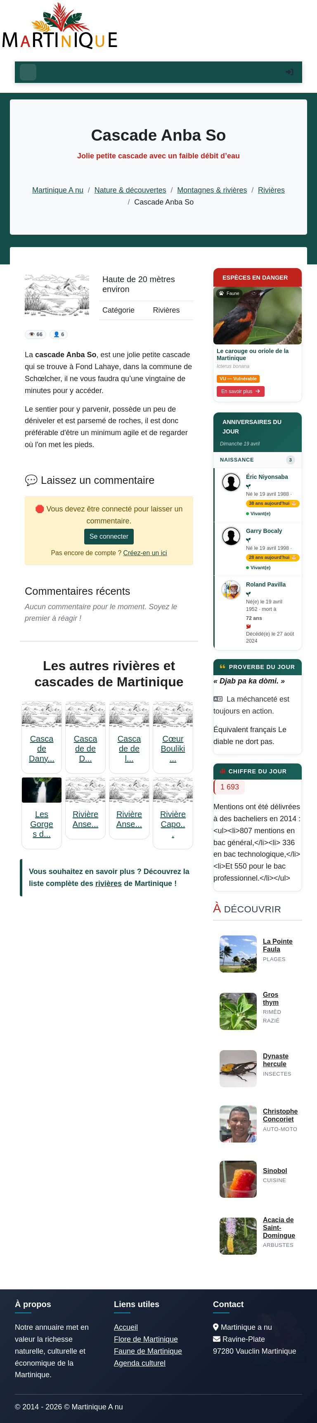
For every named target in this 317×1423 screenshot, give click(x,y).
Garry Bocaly (264, 531)
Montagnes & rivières (212, 190)
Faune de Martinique (148, 1351)
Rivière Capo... (173, 824)
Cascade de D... (85, 748)
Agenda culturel (140, 1363)
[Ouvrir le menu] (28, 72)
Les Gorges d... (41, 824)
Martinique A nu (57, 190)
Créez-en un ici (145, 552)
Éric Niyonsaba (267, 477)
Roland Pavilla (266, 584)
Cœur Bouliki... (173, 748)
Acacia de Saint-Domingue (279, 1227)
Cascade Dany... (41, 748)
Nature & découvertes (130, 190)
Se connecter (109, 536)
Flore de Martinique (146, 1339)
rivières (108, 883)
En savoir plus (240, 391)
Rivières (271, 190)
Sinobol (275, 1170)
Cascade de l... (129, 748)
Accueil (126, 1327)
